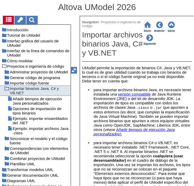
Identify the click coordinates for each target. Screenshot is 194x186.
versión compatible (134, 94)
